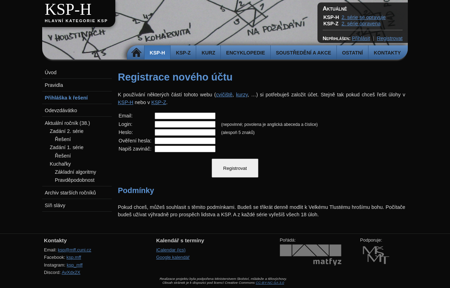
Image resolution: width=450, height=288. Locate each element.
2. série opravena (360, 23)
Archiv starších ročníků (70, 193)
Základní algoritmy (75, 172)
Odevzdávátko (61, 110)
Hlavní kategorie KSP (76, 21)
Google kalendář (172, 257)
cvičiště (224, 94)
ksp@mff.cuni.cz (74, 249)
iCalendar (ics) (171, 249)
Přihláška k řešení (66, 98)
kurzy (242, 94)
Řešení (63, 139)
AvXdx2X (71, 272)
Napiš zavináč (134, 149)
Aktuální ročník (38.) (67, 123)
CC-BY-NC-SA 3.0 (270, 282)
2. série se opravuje (363, 17)
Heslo (124, 132)
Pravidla (54, 85)
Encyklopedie (245, 53)
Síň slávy (55, 205)
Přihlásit (361, 38)
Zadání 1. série (67, 147)
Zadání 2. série (67, 131)
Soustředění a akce (303, 53)
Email (124, 116)
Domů (136, 53)
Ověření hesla (134, 140)
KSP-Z (183, 53)
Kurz (208, 53)
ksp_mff (75, 265)
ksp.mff (73, 257)
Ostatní (352, 53)
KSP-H (68, 9)
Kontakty (387, 53)
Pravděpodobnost (75, 180)
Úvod (51, 72)
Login (124, 124)
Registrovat (390, 38)
